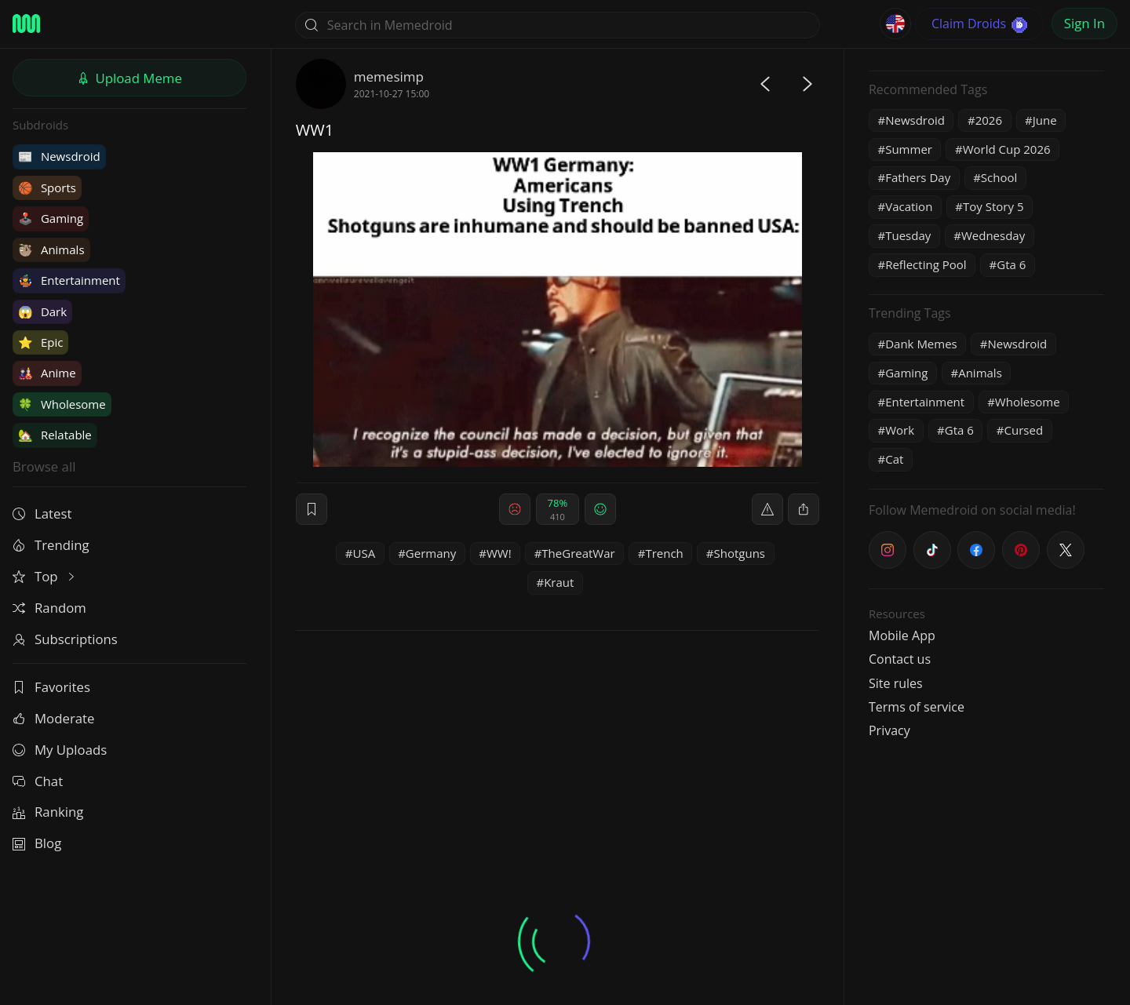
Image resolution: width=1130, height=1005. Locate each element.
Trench (664, 553)
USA (364, 553)
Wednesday (993, 235)
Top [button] (45, 576)
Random (49, 608)
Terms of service (916, 707)
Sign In (1084, 23)
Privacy (889, 730)
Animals (51, 249)
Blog (37, 843)
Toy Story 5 (993, 206)
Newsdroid (59, 156)
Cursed (1024, 430)
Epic (40, 342)
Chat (38, 781)
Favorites (51, 687)
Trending (51, 545)
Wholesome (62, 404)
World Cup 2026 (1007, 149)
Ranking (48, 812)
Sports (47, 187)
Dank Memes (921, 343)
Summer (908, 149)
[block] (803, 509)
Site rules (896, 683)
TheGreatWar (577, 553)
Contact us (900, 659)
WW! (499, 553)
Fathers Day (917, 177)
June (1045, 120)
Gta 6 (1011, 264)
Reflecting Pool (925, 264)
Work (899, 430)
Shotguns (740, 553)
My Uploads (60, 750)
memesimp (389, 76)
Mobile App (902, 635)
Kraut (559, 582)
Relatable (55, 434)
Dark (42, 311)
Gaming (50, 218)
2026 (988, 120)
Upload (129, 78)
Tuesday (908, 235)
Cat (894, 459)
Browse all (44, 466)
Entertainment (69, 280)
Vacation (908, 206)
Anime (47, 373)
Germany (431, 553)
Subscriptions (65, 639)
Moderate (53, 718)
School (999, 177)
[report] (767, 509)
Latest (42, 513)
